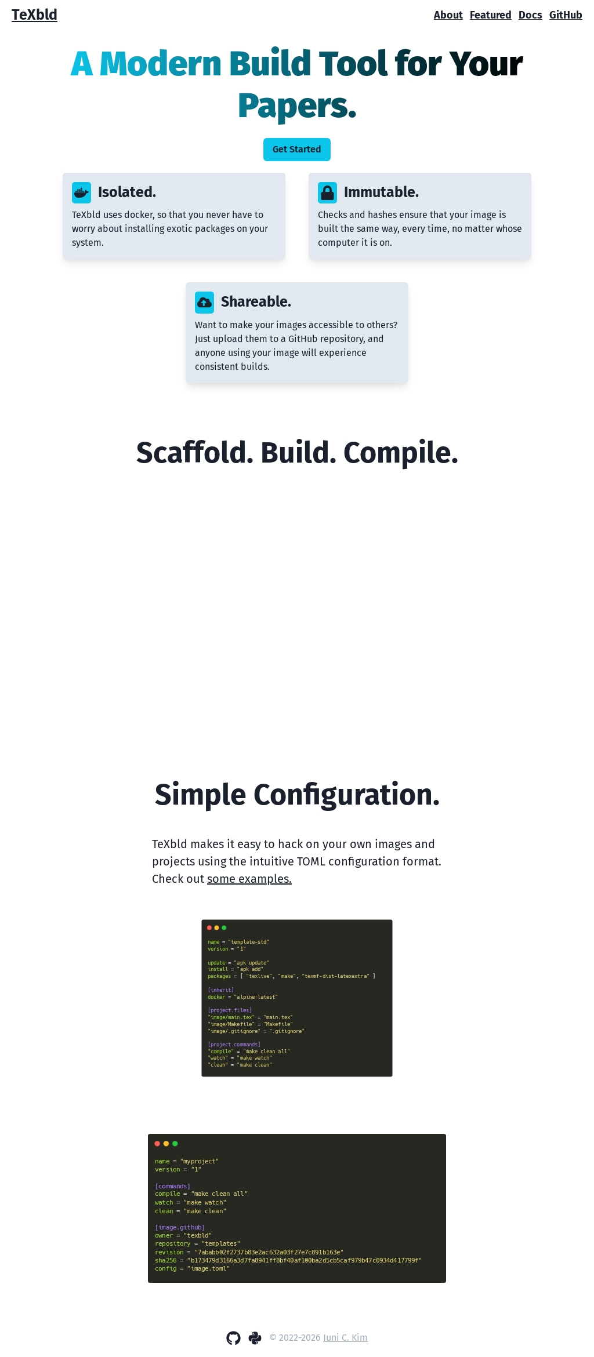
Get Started (297, 149)
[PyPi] (255, 1338)
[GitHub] (233, 1338)
